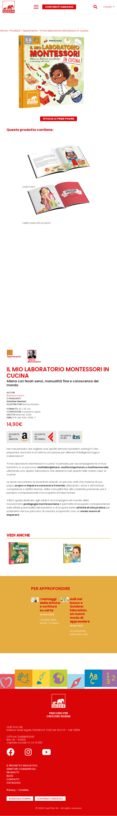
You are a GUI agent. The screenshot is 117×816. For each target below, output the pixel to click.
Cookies (23, 790)
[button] (95, 7)
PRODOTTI (13, 772)
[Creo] (41, 671)
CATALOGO (14, 782)
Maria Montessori (34, 360)
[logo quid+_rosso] (9, 7)
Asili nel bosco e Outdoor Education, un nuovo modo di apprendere (80, 610)
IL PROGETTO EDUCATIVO (22, 765)
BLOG (10, 776)
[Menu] (36, 7)
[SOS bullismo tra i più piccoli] (72, 543)
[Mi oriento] (76, 676)
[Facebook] (10, 752)
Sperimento (14, 356)
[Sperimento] (23, 671)
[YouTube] (46, 752)
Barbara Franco (15, 395)
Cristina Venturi (16, 401)
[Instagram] (28, 752)
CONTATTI (13, 779)
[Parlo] (93, 671)
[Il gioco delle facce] (19, 543)
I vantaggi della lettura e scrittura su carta (50, 604)
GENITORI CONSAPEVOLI (21, 769)
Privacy (11, 790)
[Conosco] (58, 671)
